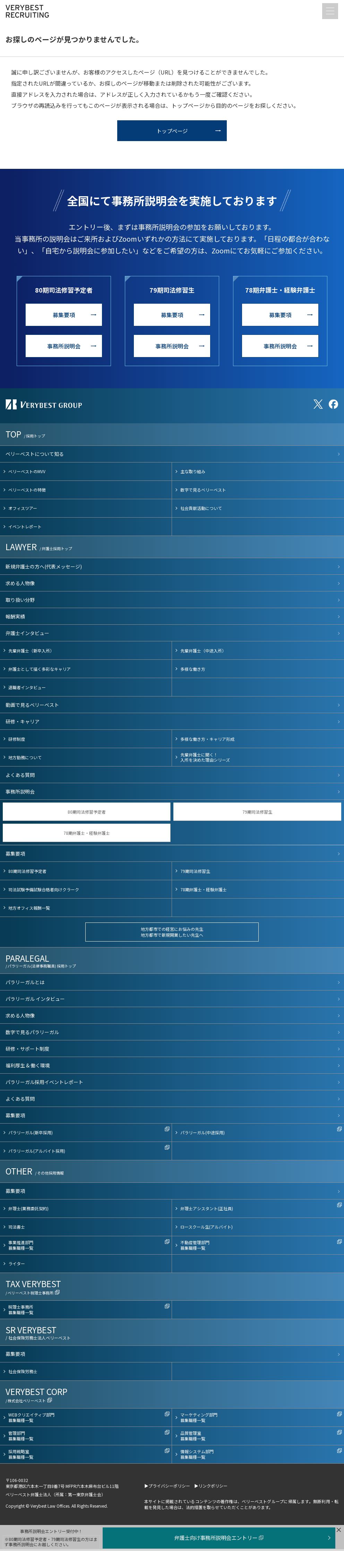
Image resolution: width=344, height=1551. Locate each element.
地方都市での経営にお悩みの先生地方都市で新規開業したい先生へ (172, 934)
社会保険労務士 (22, 1373)
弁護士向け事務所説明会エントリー (217, 1537)
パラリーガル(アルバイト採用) (36, 1153)
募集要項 (64, 317)
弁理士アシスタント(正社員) (206, 1210)
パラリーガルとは (25, 983)
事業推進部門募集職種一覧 (20, 1247)
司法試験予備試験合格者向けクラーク (43, 891)
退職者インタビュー (27, 689)
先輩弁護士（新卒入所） (31, 652)
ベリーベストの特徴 (27, 491)
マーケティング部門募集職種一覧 (198, 1419)
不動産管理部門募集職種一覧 (194, 1247)
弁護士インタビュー (27, 634)
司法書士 (16, 1229)
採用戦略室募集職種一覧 (20, 1456)
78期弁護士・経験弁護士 (86, 835)
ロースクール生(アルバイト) (206, 1229)
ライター (16, 1265)
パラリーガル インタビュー (35, 1000)
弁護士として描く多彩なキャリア (39, 671)
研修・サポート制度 (27, 1050)
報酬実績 (15, 618)
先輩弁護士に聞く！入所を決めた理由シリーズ (205, 759)
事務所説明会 (63, 348)
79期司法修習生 (257, 813)
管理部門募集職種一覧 (20, 1438)
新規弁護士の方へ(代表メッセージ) (44, 568)
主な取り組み (192, 473)
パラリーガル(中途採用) (202, 1134)
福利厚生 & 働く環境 (28, 1067)
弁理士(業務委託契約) (28, 1210)
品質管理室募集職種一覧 (192, 1438)
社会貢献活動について (201, 510)
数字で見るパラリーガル (32, 1033)
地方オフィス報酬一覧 (29, 909)
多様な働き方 (192, 671)
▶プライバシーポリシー (167, 1487)
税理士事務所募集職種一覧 (20, 1311)
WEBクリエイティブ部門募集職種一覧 (31, 1419)
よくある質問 (20, 776)
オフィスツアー (22, 510)
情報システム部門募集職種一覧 (197, 1456)
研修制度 (16, 741)
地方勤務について (25, 759)
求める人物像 (20, 584)
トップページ (172, 132)
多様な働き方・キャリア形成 (207, 741)
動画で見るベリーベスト (32, 706)
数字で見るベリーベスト (203, 491)
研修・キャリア (23, 723)
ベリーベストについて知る (35, 455)
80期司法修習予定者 (87, 813)
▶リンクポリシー (210, 1487)
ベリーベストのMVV (26, 473)
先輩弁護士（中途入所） (203, 652)
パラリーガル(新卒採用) (30, 1134)
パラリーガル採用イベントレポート (44, 1083)
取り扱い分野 (20, 601)
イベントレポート (25, 528)
